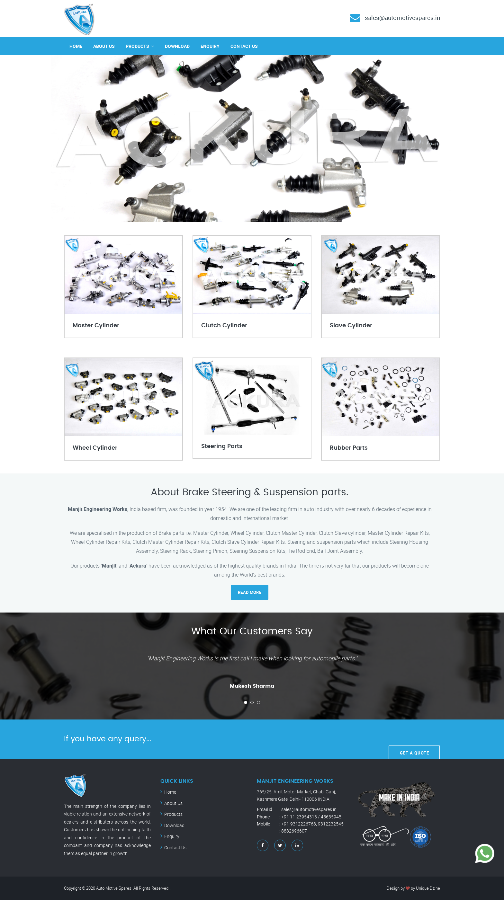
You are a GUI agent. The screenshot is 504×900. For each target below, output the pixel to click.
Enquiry (210, 46)
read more (250, 592)
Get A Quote (414, 739)
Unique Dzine (428, 888)
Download (177, 46)
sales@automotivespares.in (400, 17)
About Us (104, 46)
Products (137, 46)
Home (75, 46)
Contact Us (244, 46)
